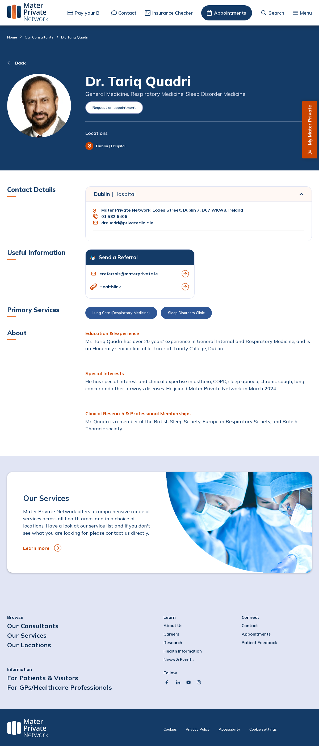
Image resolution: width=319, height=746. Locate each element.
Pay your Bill (89, 13)
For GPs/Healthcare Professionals (59, 687)
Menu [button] (306, 13)
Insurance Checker (172, 13)
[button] (198, 314)
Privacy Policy (198, 729)
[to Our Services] (159, 522)
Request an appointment (114, 107)
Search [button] (276, 13)
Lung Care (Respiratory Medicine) (121, 312)
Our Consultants (39, 37)
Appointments (230, 13)
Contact (127, 13)
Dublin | (115, 194)
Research (172, 642)
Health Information (182, 651)
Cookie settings (263, 729)
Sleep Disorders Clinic (186, 312)
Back (20, 63)
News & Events (178, 659)
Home (12, 37)
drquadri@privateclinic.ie (127, 222)
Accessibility (229, 729)
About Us (172, 625)
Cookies (170, 729)
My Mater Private (310, 125)
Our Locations (29, 645)
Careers (171, 634)
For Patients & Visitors (42, 678)
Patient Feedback (259, 642)
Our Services (27, 635)
